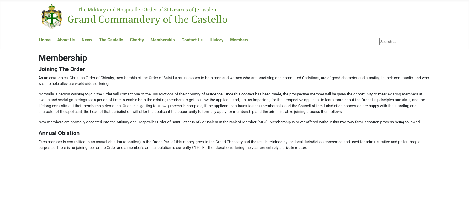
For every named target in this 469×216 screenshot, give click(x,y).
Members (239, 40)
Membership (162, 40)
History (216, 40)
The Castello (111, 40)
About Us (66, 40)
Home (45, 40)
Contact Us (192, 40)
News (87, 40)
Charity (137, 40)
